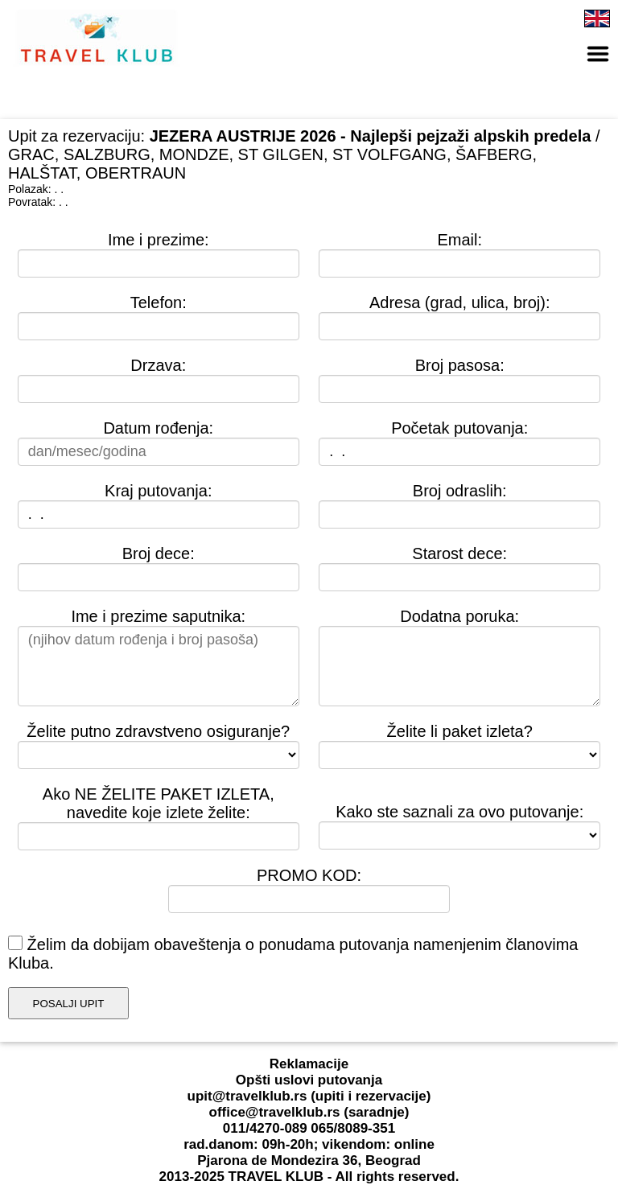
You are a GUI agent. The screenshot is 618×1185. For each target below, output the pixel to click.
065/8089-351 (353, 1128)
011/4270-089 (265, 1128)
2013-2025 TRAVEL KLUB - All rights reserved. (309, 1176)
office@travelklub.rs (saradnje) (309, 1112)
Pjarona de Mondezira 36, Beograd (309, 1160)
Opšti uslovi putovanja (309, 1080)
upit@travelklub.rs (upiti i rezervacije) (309, 1096)
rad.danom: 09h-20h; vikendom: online (309, 1144)
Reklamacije (309, 1064)
